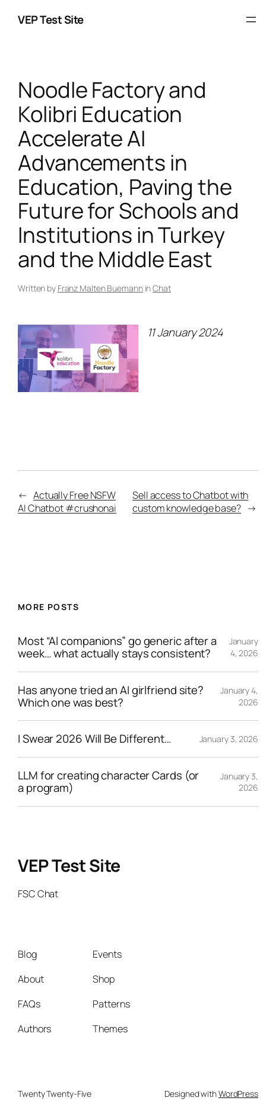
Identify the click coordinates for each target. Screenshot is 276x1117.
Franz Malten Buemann (100, 288)
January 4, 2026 (243, 647)
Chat (162, 288)
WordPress (238, 1093)
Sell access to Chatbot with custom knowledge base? (190, 502)
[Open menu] (251, 19)
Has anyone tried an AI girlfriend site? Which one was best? (111, 696)
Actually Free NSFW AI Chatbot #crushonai (67, 502)
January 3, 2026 (229, 738)
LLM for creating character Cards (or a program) (108, 781)
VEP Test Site (51, 19)
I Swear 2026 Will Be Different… (95, 739)
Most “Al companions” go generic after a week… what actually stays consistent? (117, 647)
